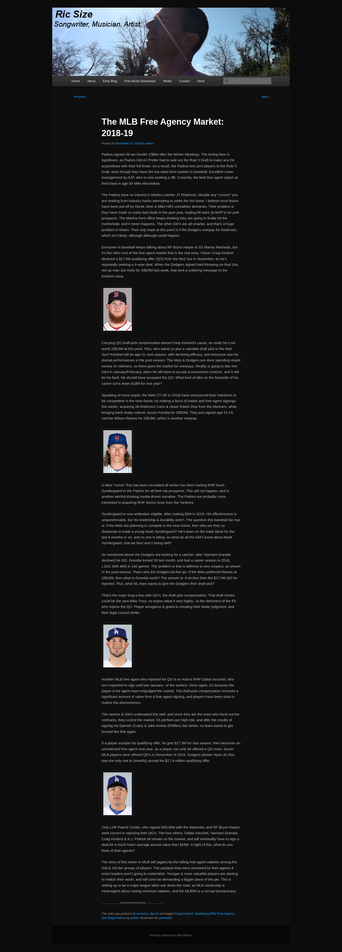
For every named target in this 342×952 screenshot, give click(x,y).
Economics (140, 913)
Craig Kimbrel (184, 913)
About (91, 81)
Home (75, 81)
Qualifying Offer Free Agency (214, 913)
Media (167, 81)
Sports (154, 913)
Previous (78, 97)
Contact (184, 81)
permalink (165, 918)
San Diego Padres (114, 918)
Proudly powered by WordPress (170, 935)
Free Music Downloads (140, 81)
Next (267, 97)
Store (201, 81)
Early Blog (110, 81)
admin (150, 143)
